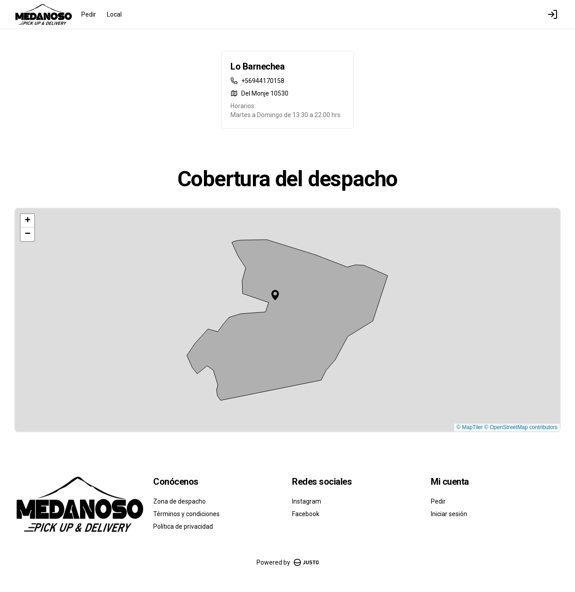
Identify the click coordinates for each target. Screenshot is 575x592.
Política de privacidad (183, 526)
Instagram (306, 501)
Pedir (88, 14)
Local (114, 14)
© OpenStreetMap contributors (520, 427)
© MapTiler (469, 427)
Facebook (305, 513)
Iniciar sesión (449, 513)
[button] (275, 295)
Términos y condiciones (186, 513)
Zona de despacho (179, 501)
